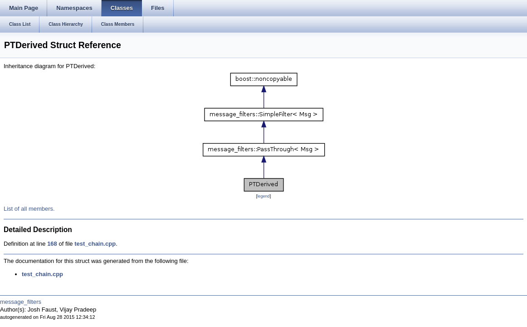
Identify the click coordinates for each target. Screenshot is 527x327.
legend (263, 196)
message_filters (20, 301)
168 (52, 243)
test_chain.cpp (95, 243)
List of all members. (29, 208)
